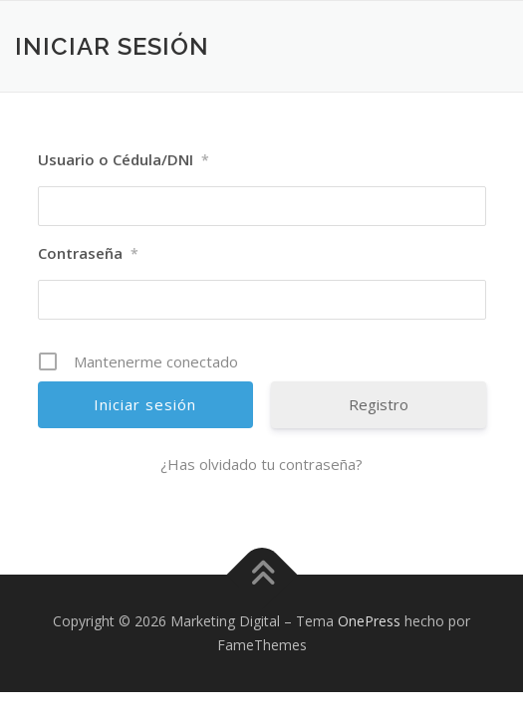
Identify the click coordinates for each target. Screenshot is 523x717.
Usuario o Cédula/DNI (123, 160)
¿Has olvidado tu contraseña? (261, 464)
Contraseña (88, 254)
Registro (378, 404)
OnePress (369, 620)
